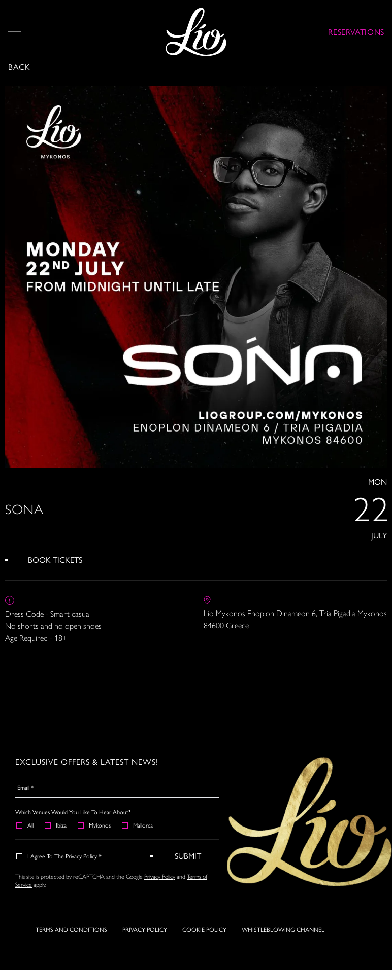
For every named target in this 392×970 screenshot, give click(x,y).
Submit (188, 855)
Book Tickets (55, 559)
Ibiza (56, 825)
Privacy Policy (159, 876)
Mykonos (95, 825)
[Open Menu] (17, 32)
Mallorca (138, 825)
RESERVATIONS (356, 32)
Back (19, 67)
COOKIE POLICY (204, 930)
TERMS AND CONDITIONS (71, 930)
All (25, 825)
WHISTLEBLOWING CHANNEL (283, 930)
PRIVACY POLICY (144, 930)
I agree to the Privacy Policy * (59, 856)
